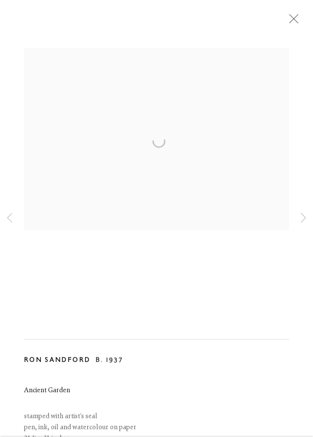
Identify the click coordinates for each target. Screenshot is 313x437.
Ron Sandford (57, 361)
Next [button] (303, 218)
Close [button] (291, 21)
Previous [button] (9, 218)
